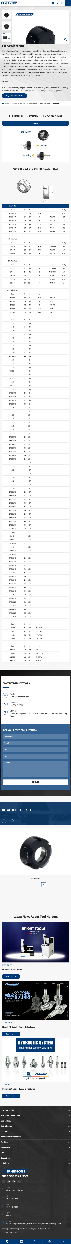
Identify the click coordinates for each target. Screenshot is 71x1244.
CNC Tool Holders (8, 1110)
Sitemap (5, 1232)
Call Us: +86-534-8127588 (16, 703)
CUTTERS (4, 1131)
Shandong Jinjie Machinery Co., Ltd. (24, 1229)
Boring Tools (6, 1121)
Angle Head (5, 1147)
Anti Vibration (6, 1126)
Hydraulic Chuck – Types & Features (18, 1089)
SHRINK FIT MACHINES (12, 969)
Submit (35, 782)
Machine (4, 1142)
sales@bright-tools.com (14, 1190)
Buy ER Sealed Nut (15, 95)
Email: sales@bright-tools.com (20, 695)
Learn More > (11, 976)
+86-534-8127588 (12, 1199)
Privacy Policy (15, 1232)
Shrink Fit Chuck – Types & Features (18, 1027)
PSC (2, 1153)
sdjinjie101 (9, 1215)
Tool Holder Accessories (11, 1137)
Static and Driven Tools (10, 1115)
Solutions (5, 1163)
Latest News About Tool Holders (35, 917)
